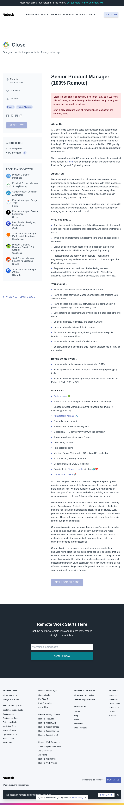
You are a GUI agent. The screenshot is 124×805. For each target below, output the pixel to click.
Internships (43, 707)
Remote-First (16, 82)
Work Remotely (80, 728)
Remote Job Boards (47, 759)
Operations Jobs (10, 734)
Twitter (112, 712)
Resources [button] (68, 14)
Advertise (113, 699)
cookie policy (77, 798)
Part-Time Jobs (44, 703)
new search (67, 110)
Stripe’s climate (75, 469)
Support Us (114, 707)
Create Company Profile (84, 699)
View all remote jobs (19, 297)
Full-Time (15, 90)
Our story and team (63, 474)
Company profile (14, 148)
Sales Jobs (7, 742)
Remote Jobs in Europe (48, 731)
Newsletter (81, 14)
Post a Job (113, 780)
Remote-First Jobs (46, 719)
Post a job (111, 14)
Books (76, 719)
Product (14, 98)
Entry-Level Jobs (10, 722)
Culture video (60, 396)
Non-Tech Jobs (9, 730)
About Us (113, 695)
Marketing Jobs (9, 726)
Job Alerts (42, 755)
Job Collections (45, 751)
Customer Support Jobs (13, 710)
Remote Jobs (32, 14)
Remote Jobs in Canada (48, 727)
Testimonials (114, 703)
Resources (80, 706)
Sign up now (62, 656)
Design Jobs (8, 714)
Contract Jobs (44, 695)
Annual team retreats (64, 416)
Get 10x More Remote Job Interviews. (85, 3)
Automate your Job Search (49, 747)
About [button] (92, 14)
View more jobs (16, 152)
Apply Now (16, 125)
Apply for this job (67, 582)
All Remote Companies (84, 695)
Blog (76, 715)
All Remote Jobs (10, 695)
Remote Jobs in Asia (47, 723)
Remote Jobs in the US (48, 735)
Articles (77, 711)
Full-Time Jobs (44, 699)
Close (18, 45)
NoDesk (113, 690)
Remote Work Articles (47, 763)
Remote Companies (51, 14)
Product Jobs (8, 738)
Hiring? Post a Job (11, 699)
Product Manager (24, 107)
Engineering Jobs (10, 718)
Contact (112, 716)
